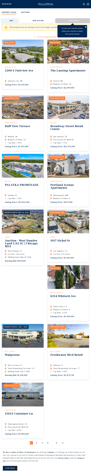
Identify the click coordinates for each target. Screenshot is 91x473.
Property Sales (9, 12)
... (52, 443)
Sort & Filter (38, 20)
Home (45, 4)
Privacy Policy (63, 458)
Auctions (25, 12)
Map (11, 20)
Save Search (73, 20)
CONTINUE (10, 468)
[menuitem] (9, 12)
